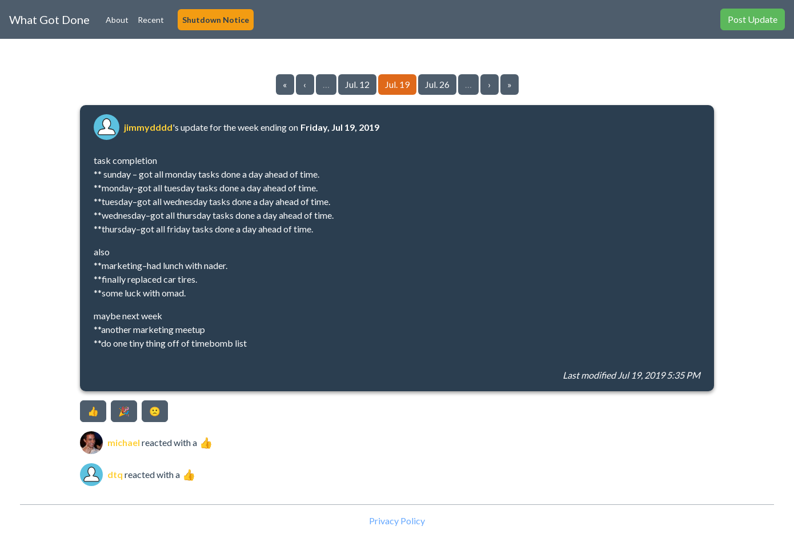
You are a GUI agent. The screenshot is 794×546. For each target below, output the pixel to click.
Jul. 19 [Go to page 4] (397, 84)
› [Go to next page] (489, 84)
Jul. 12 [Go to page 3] (357, 84)
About (117, 20)
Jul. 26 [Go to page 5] (437, 84)
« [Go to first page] (285, 84)
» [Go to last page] (509, 84)
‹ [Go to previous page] (304, 84)
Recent (151, 20)
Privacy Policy (397, 520)
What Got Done (49, 19)
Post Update (752, 19)
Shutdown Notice (215, 20)
